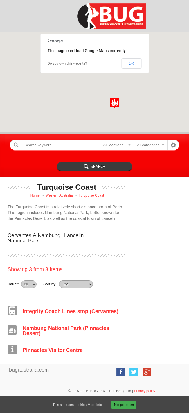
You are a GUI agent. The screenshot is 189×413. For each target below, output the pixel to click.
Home (35, 195)
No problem (124, 405)
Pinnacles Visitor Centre (53, 350)
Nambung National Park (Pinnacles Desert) (66, 330)
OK (131, 63)
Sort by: (49, 284)
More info (94, 405)
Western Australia (59, 195)
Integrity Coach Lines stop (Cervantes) (70, 311)
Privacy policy (144, 391)
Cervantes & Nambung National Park (34, 238)
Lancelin (74, 235)
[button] (114, 103)
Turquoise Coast (91, 195)
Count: (13, 284)
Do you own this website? (67, 63)
